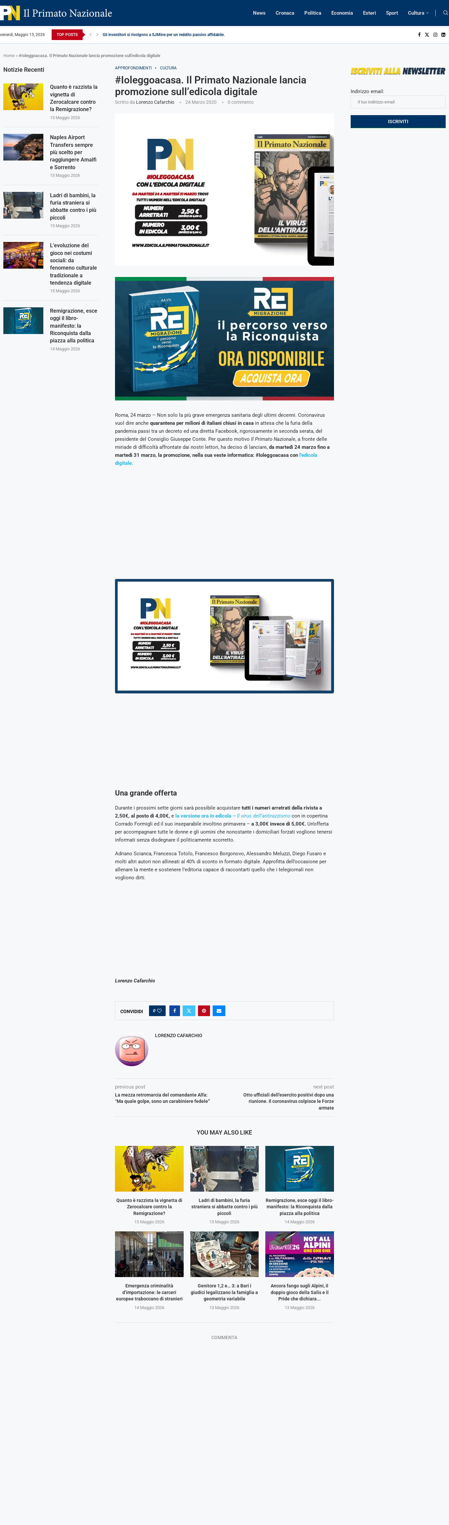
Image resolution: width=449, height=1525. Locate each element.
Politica (312, 13)
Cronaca (285, 13)
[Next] (97, 34)
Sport (392, 13)
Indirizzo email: (398, 98)
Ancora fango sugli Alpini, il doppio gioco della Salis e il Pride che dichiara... (300, 1292)
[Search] (445, 13)
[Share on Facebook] (174, 1010)
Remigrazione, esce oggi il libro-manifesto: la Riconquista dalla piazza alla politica (300, 1207)
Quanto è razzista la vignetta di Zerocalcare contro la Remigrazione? (149, 1207)
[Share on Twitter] (189, 1010)
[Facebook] (419, 34)
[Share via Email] (219, 1010)
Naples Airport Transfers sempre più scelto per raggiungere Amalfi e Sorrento (73, 152)
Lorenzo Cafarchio (155, 102)
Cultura (416, 13)
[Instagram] (435, 34)
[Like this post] (159, 1010)
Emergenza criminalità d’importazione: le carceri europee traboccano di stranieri (149, 1292)
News (259, 13)
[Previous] (90, 34)
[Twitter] (427, 34)
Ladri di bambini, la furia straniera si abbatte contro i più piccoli (224, 1207)
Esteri (369, 13)
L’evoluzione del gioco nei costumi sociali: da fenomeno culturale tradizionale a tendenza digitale (73, 264)
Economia (342, 13)
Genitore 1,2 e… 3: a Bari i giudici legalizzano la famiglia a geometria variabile (224, 1292)
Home (9, 55)
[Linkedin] (443, 34)
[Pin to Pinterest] (204, 1010)
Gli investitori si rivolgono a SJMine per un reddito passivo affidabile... (165, 34)
